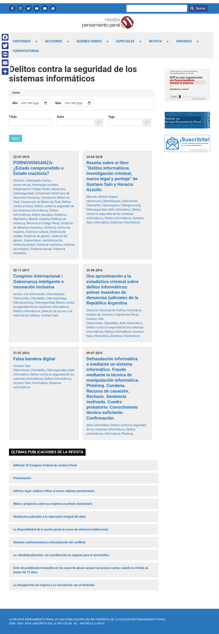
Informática (101, 222)
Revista (156, 42)
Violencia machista (48, 244)
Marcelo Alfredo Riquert (102, 196)
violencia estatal (24, 244)
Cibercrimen (129, 201)
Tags (111, 116)
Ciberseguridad (23, 193)
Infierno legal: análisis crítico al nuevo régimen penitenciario (53, 491)
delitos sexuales (42, 214)
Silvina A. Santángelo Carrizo (32, 180)
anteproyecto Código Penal (31, 189)
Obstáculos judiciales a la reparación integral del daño (49, 516)
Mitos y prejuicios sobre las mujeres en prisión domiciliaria (52, 503)
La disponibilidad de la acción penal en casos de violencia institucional (60, 529)
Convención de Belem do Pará (41, 202)
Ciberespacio (110, 205)
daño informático (119, 209)
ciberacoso (57, 189)
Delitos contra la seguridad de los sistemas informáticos (113, 214)
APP (53, 8)
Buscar (200, 8)
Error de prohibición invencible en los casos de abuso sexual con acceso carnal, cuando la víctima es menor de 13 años (80, 570)
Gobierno (60, 214)
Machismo (20, 219)
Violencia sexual (41, 249)
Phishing (127, 433)
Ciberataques (111, 201)
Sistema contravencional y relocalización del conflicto (49, 542)
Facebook (12, 8)
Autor (60, 116)
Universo (185, 42)
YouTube (36, 8)
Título (13, 116)
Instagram (20, 8)
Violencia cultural (36, 232)
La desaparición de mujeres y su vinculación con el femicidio (54, 585)
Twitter (28, 8)
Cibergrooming (130, 205)
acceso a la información (29, 294)
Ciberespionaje (56, 298)
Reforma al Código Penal (42, 223)
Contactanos (44, 8)
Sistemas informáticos (125, 222)
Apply (15, 138)
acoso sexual (22, 184)
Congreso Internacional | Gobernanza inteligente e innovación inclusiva (38, 281)
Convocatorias (26, 51)
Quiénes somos (90, 42)
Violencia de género (37, 236)
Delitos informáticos (118, 218)
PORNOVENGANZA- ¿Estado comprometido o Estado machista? (38, 168)
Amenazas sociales (45, 184)
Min (15, 103)
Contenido (23, 42)
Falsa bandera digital (34, 358)
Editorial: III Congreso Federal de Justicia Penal (45, 465)
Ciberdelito (93, 205)
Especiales (126, 42)
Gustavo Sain (50, 315)
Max (58, 103)
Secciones (55, 42)
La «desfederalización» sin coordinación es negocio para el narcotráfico (61, 555)
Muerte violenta (39, 219)
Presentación (22, 478)
